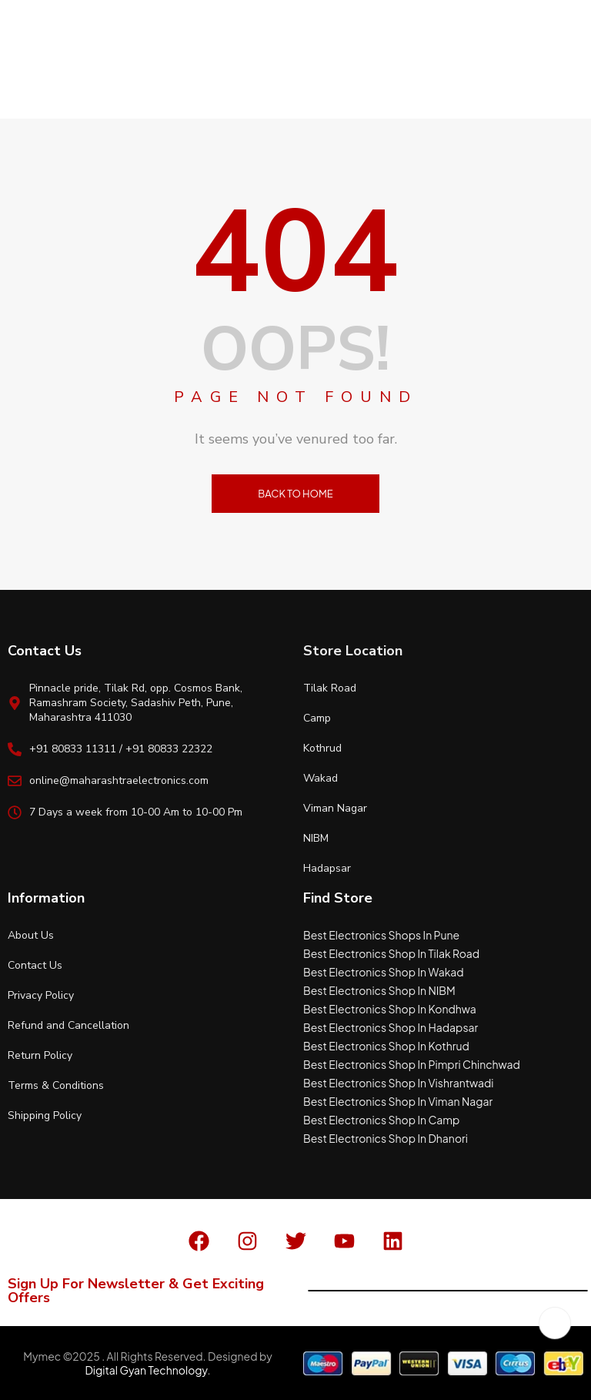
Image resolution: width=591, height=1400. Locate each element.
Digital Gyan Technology (146, 1370)
